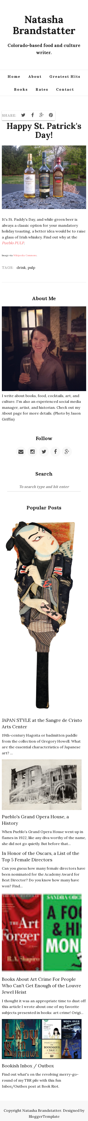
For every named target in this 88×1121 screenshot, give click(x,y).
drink (21, 267)
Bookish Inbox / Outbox (28, 1066)
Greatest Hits (64, 76)
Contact (65, 89)
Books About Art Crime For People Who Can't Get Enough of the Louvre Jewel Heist (41, 985)
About (35, 76)
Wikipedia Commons (25, 255)
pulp (31, 267)
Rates (42, 89)
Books (21, 89)
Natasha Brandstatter (44, 25)
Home (14, 76)
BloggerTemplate (44, 1116)
